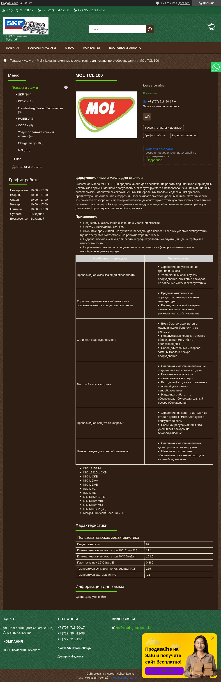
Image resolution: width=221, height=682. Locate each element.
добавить (184, 3)
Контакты (91, 47)
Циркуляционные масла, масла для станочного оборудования (90, 60)
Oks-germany (27, 143)
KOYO (22, 101)
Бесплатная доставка (147, 116)
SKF (21, 94)
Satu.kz (129, 673)
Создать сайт (9, 3)
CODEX (23, 125)
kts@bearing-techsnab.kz (133, 628)
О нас (69, 47)
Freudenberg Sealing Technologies (40, 108)
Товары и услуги (42, 47)
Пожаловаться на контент (127, 677)
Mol (39, 60)
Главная (12, 47)
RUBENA (24, 118)
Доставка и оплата (125, 47)
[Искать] (150, 29)
